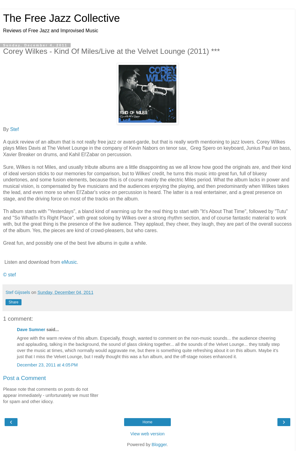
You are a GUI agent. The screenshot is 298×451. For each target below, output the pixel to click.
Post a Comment (24, 378)
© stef (9, 274)
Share (13, 302)
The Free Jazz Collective (61, 18)
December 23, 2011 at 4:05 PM (47, 364)
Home (147, 422)
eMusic (69, 262)
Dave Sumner (31, 329)
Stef (14, 129)
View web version (147, 433)
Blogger (159, 444)
